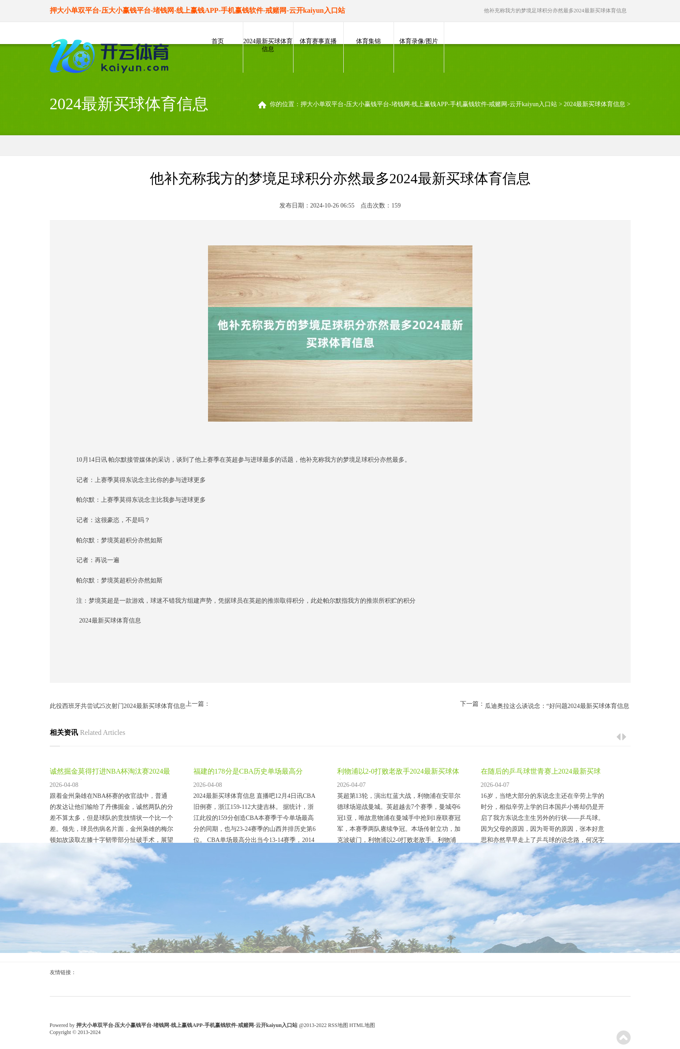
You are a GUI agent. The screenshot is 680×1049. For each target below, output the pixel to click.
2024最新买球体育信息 (268, 45)
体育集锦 (368, 41)
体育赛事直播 (318, 41)
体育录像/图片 (418, 41)
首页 (218, 41)
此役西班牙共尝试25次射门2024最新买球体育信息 (118, 706)
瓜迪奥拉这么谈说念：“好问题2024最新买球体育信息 (557, 706)
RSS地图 (338, 1025)
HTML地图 (362, 1025)
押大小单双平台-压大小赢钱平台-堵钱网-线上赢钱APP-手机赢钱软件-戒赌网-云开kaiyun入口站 (429, 104)
